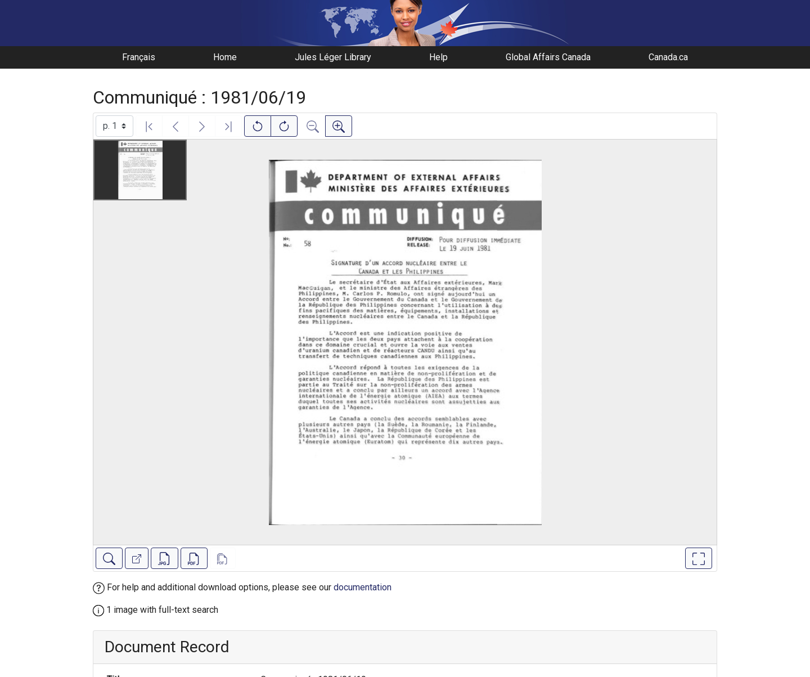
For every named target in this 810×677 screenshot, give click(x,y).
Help (438, 57)
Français (138, 57)
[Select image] (114, 126)
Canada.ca (668, 57)
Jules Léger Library (333, 57)
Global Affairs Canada (548, 57)
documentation (363, 587)
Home (225, 57)
